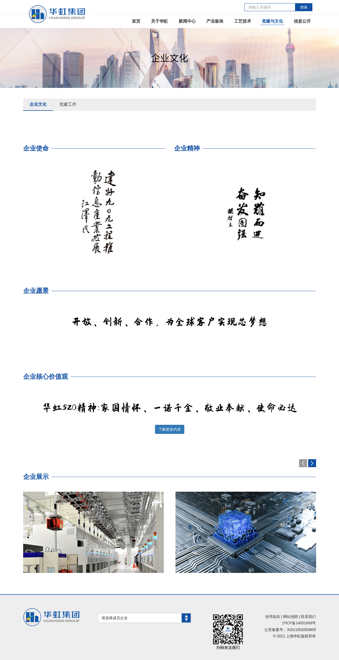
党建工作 (67, 104)
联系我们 (308, 616)
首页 (136, 21)
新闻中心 (187, 21)
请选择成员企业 (146, 617)
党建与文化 (272, 21)
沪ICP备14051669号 (299, 623)
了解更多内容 (169, 429)
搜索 (304, 7)
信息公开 (302, 21)
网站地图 (290, 616)
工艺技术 (242, 21)
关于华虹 (159, 21)
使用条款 (272, 616)
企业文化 (38, 104)
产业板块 (214, 21)
